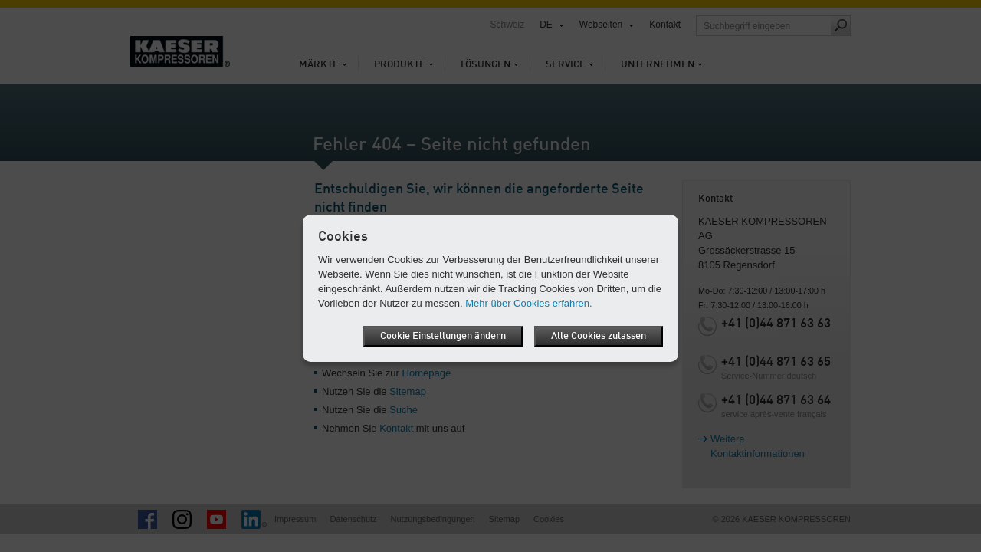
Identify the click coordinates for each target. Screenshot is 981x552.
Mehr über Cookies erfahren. (528, 303)
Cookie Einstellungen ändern (443, 336)
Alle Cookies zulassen (598, 336)
